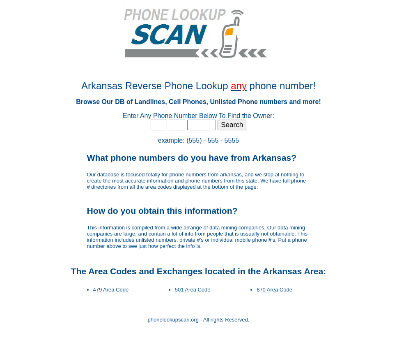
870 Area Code (274, 290)
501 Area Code (193, 290)
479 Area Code (111, 290)
